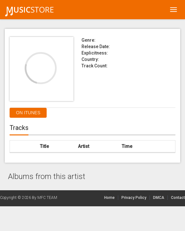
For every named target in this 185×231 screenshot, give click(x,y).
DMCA (160, 197)
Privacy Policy (133, 197)
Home (109, 197)
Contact (178, 197)
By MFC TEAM (44, 197)
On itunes (28, 112)
